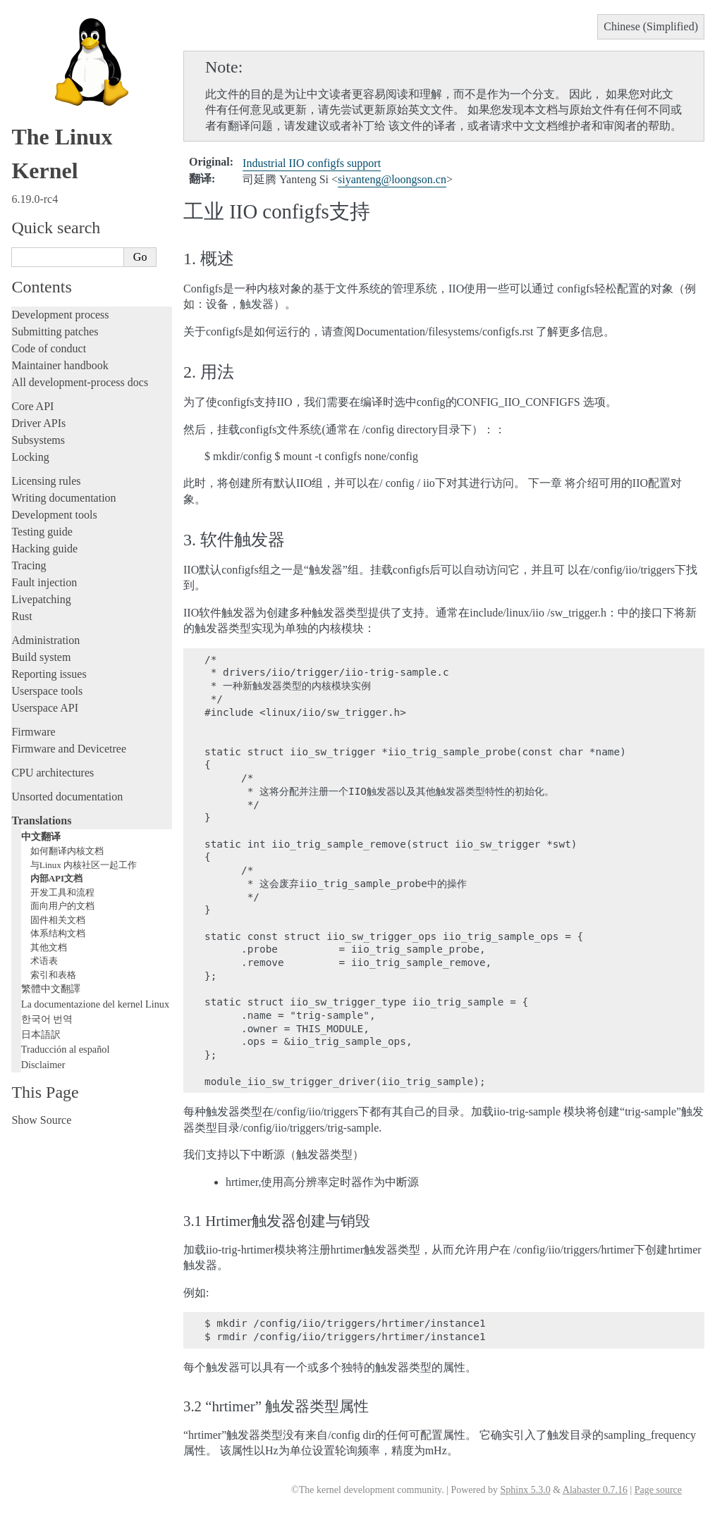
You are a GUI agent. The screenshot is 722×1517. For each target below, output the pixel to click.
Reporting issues (48, 674)
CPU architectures (52, 773)
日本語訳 (41, 1034)
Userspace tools (46, 691)
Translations (41, 820)
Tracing (28, 565)
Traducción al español (65, 1049)
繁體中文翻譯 (50, 988)
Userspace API (44, 708)
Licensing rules (45, 481)
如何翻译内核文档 (67, 851)
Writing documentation (63, 498)
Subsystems (38, 440)
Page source (658, 1490)
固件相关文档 (57, 920)
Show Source (41, 1120)
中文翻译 (41, 836)
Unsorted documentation (67, 797)
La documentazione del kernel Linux (95, 1004)
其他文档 (48, 947)
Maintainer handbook (59, 365)
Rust (21, 616)
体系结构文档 (57, 933)
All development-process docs (79, 382)
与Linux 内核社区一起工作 (83, 865)
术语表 (44, 960)
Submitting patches (54, 332)
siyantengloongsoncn (392, 179)
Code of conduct (48, 348)
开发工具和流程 (62, 892)
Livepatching (41, 599)
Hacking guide (44, 549)
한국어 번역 (47, 1018)
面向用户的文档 (62, 905)
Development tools (54, 515)
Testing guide (41, 532)
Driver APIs (38, 423)
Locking (30, 457)
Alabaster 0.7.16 (595, 1490)
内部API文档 (56, 878)
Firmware (33, 732)
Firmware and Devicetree (68, 749)
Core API (32, 406)
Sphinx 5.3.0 (525, 1490)
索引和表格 (53, 975)
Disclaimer (43, 1064)
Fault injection (44, 582)
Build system (41, 657)
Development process (60, 315)
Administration (45, 640)
